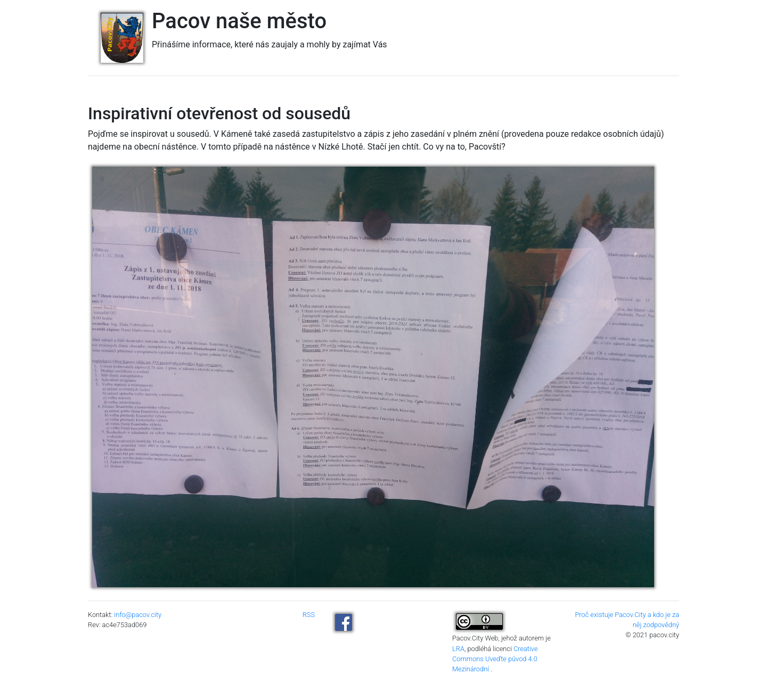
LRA (458, 649)
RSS (309, 615)
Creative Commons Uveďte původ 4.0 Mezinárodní (495, 659)
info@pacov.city (137, 615)
